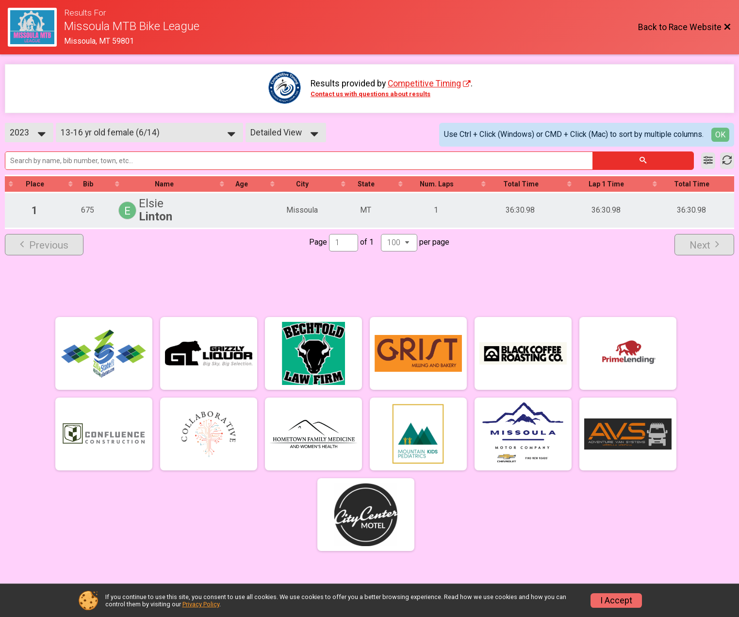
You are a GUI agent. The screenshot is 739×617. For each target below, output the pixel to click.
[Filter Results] (708, 160)
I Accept (616, 600)
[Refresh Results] (727, 160)
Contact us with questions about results (370, 94)
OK (720, 134)
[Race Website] (36, 27)
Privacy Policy (200, 604)
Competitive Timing (424, 83)
